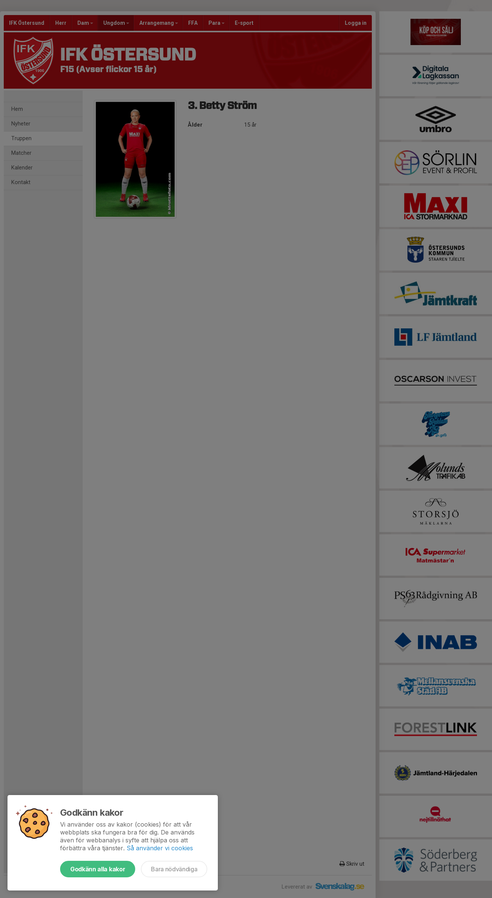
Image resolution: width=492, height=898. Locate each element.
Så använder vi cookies (160, 848)
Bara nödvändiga (174, 869)
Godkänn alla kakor (97, 869)
